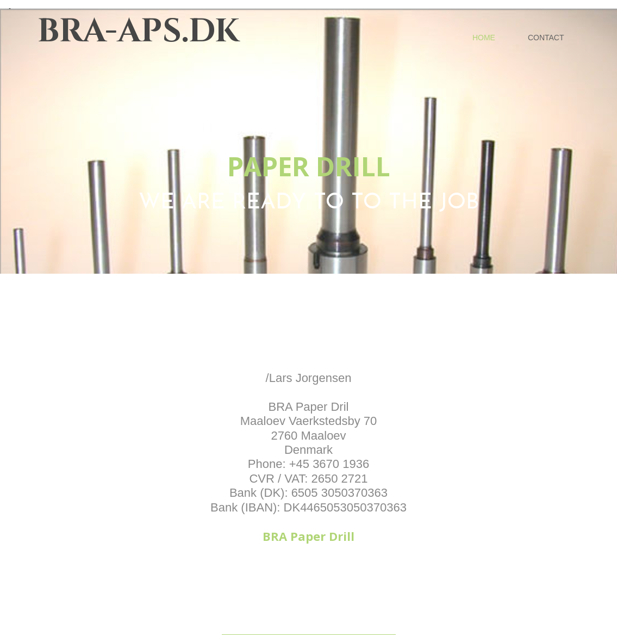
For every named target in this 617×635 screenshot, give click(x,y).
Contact (546, 37)
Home (483, 37)
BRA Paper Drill (308, 536)
